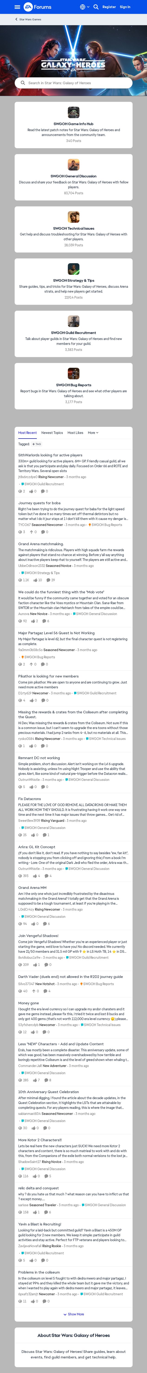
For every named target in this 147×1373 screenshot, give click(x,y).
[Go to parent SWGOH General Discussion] (94, 614)
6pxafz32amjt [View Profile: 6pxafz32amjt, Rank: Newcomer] (28, 1294)
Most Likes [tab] (75, 433)
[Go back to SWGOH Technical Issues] (73, 228)
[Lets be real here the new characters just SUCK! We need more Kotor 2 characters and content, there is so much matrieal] (73, 1151)
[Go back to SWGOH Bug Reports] (73, 385)
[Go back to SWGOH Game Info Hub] (74, 124)
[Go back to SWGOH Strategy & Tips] (73, 280)
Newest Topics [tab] (52, 433)
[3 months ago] (75, 476)
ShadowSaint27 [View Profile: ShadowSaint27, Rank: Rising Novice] (29, 1162)
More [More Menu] (93, 433)
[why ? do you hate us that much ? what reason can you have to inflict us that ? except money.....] (73, 1197)
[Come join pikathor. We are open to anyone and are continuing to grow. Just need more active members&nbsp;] (73, 685)
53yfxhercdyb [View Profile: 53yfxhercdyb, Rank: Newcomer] (28, 1025)
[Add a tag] (37, 444)
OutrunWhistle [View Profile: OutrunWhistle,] (29, 780)
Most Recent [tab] (27, 433)
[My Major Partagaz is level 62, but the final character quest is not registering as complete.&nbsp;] (73, 641)
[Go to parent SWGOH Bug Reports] (104, 525)
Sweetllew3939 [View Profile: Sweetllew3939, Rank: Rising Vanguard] (29, 821)
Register (109, 7)
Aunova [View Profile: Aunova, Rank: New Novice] (23, 614)
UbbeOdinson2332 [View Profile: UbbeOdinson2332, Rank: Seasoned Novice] (31, 566)
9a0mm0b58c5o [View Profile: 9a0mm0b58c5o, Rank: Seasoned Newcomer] (30, 650)
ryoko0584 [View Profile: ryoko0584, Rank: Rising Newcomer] (26, 739)
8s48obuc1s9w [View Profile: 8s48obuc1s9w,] (29, 958)
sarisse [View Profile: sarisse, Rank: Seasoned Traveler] (23, 1205)
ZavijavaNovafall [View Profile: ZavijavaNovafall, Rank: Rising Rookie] (29, 1246)
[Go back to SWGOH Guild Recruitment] (73, 333)
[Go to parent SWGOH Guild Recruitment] (41, 484)
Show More (73, 1314)
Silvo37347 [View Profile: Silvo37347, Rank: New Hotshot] (26, 984)
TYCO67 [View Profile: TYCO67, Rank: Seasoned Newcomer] (24, 525)
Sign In (125, 7)
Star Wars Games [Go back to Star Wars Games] (28, 19)
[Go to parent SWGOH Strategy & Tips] (39, 573)
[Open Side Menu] (17, 6)
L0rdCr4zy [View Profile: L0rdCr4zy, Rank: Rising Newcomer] (26, 909)
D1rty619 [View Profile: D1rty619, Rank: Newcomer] (24, 693)
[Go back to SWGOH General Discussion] (74, 176)
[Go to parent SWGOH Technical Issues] (105, 738)
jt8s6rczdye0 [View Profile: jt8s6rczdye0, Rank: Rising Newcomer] (28, 477)
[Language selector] (85, 7)
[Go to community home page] (38, 7)
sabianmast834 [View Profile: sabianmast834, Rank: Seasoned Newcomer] (29, 1114)
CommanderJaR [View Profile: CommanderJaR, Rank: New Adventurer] (30, 1066)
